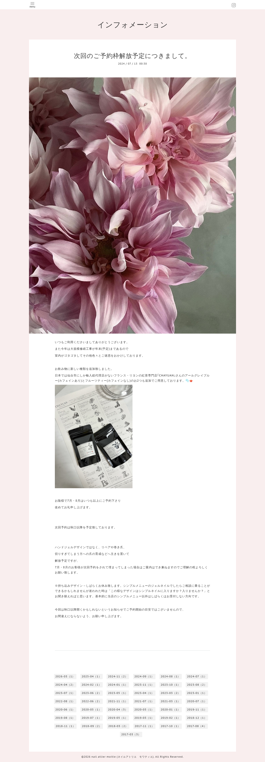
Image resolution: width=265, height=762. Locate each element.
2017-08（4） (196, 726)
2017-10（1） (170, 726)
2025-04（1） (91, 676)
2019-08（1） (65, 718)
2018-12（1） (197, 718)
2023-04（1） (144, 693)
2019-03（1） (144, 718)
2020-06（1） (65, 709)
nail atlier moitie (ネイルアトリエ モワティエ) (123, 756)
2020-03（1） (144, 709)
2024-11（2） (118, 676)
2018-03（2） (118, 726)
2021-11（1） (118, 701)
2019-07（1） (91, 718)
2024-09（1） (144, 676)
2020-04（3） (118, 709)
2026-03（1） (65, 676)
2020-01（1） (170, 709)
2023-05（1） (118, 693)
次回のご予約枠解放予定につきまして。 (132, 56)
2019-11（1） (197, 709)
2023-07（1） (65, 693)
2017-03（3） (131, 734)
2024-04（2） (65, 684)
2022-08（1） (65, 701)
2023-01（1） (197, 693)
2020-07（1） (197, 701)
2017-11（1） (144, 726)
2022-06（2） (91, 701)
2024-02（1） (91, 684)
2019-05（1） (118, 718)
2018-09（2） (92, 726)
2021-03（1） (170, 701)
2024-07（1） (197, 676)
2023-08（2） (197, 684)
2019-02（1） (170, 718)
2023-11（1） (144, 684)
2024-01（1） (118, 684)
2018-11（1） (65, 726)
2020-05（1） (91, 709)
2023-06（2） (91, 693)
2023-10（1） (170, 684)
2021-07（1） (144, 701)
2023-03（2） (170, 693)
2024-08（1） (170, 676)
